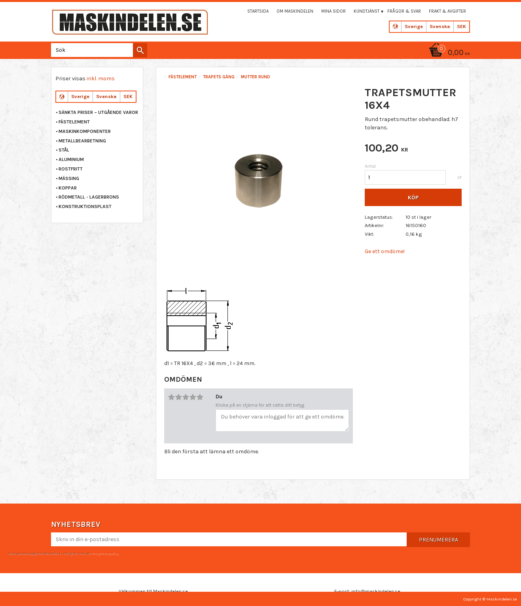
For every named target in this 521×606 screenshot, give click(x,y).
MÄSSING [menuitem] (69, 178)
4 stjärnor (193, 397)
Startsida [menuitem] (258, 11)
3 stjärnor (185, 397)
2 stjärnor (178, 397)
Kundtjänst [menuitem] (366, 11)
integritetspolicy (104, 553)
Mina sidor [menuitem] (333, 11)
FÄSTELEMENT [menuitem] (74, 122)
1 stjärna (171, 397)
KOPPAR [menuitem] (68, 188)
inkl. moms (101, 78)
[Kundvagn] (448, 53)
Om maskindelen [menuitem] (295, 11)
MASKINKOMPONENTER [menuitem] (85, 131)
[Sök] (140, 50)
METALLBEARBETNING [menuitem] (82, 141)
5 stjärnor (200, 397)
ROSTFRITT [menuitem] (71, 169)
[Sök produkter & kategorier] (97, 50)
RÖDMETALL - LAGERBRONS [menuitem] (89, 197)
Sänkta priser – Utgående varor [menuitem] (98, 112)
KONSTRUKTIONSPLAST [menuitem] (85, 206)
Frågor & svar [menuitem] (404, 11)
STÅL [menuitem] (64, 150)
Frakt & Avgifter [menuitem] (447, 11)
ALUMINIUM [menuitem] (71, 159)
